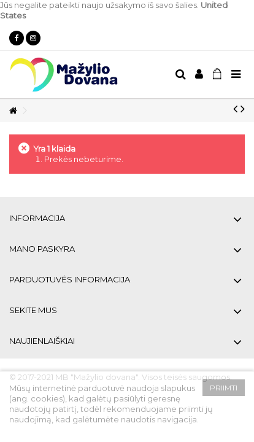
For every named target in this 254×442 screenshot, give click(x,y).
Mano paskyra (42, 249)
